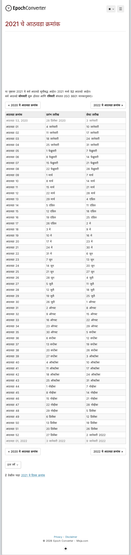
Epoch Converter (63, 540)
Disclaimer (71, 536)
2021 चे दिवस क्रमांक (33, 475)
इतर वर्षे (13, 464)
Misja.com (82, 540)
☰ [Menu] (120, 9)
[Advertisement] (65, 57)
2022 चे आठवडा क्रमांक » (108, 105)
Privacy (58, 536)
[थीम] (111, 8)
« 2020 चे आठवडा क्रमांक (23, 105)
